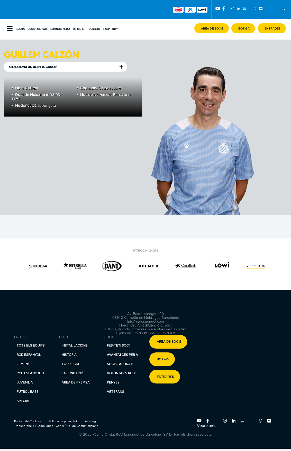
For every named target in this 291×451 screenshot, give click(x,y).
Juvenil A (25, 382)
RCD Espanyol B (30, 373)
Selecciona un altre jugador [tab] (33, 67)
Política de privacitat (63, 421)
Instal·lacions (75, 345)
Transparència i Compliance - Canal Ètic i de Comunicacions (56, 426)
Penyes (113, 382)
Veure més (206, 425)
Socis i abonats (37, 29)
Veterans (115, 392)
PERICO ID (78, 29)
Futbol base (28, 392)
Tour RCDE (94, 29)
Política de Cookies (27, 421)
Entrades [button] (165, 377)
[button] (211, 28)
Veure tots (256, 266)
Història (69, 355)
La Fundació (72, 373)
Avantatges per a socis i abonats (122, 359)
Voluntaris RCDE (122, 373)
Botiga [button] (163, 359)
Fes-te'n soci (118, 345)
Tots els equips (31, 345)
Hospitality (110, 29)
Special (23, 401)
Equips (20, 29)
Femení (23, 364)
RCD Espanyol (29, 355)
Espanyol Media (60, 29)
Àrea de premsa (76, 382)
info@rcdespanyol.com (145, 321)
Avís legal (91, 421)
